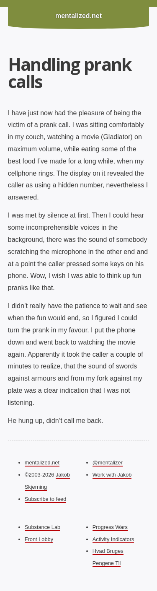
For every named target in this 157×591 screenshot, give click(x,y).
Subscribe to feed (46, 499)
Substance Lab (42, 527)
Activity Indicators (113, 539)
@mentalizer (108, 462)
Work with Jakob (112, 475)
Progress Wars (110, 527)
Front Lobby (39, 539)
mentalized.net (78, 15)
